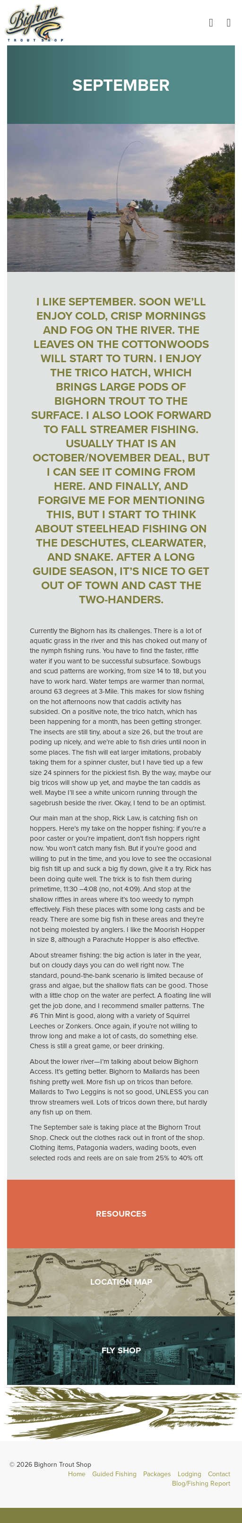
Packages (157, 1474)
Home (77, 1474)
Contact (219, 1474)
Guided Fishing (114, 1474)
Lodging (189, 1474)
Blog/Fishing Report (201, 1483)
